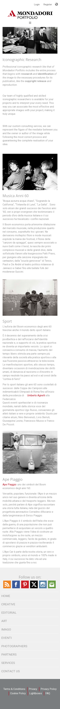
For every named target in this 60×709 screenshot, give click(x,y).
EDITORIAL (8, 612)
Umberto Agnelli (36, 395)
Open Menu (30, 23)
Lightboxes (35, 693)
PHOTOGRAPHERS (14, 646)
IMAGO (6, 629)
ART (4, 621)
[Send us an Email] (52, 587)
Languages (56, 3)
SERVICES (8, 663)
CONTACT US (10, 671)
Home (5, 596)
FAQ (47, 693)
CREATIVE (8, 604)
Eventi (6, 638)
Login (37, 4)
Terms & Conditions (14, 689)
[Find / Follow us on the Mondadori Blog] (7, 587)
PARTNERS (8, 654)
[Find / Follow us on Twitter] (34, 587)
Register (48, 4)
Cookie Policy (18, 693)
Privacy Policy (49, 689)
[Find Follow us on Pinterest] (25, 587)
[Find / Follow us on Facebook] (16, 587)
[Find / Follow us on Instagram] (43, 587)
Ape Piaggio (9, 484)
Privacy (33, 689)
